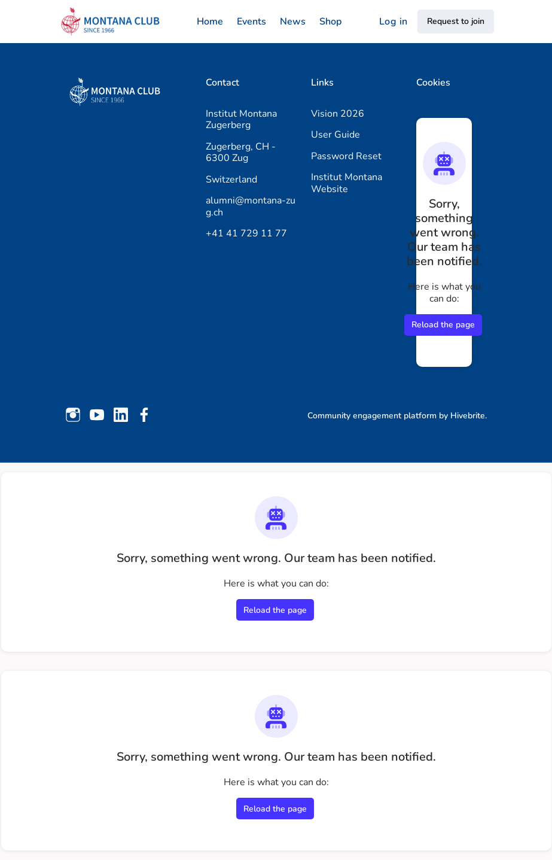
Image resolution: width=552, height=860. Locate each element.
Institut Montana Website (346, 183)
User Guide (335, 134)
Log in (393, 21)
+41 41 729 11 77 (246, 233)
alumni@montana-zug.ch (250, 206)
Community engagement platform (372, 415)
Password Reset (346, 156)
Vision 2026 (337, 113)
